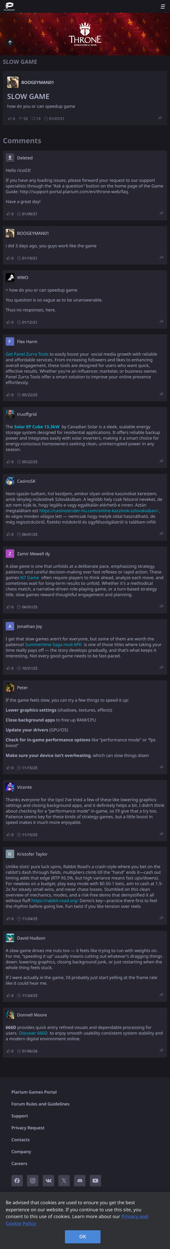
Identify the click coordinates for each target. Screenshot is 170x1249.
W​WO (22, 277)
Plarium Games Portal (34, 1092)
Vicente (24, 787)
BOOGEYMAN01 (37, 82)
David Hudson (31, 938)
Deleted (25, 158)
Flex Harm (27, 342)
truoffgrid (27, 414)
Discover (27, 1033)
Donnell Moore (32, 1015)
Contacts (20, 1140)
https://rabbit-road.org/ (55, 901)
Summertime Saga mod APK (53, 644)
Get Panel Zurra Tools (27, 354)
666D (42, 1033)
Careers (19, 1163)
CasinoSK (26, 481)
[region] (85, 1220)
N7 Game (29, 578)
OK (82, 1236)
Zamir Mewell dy (33, 554)
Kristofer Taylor (32, 854)
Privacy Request (27, 1128)
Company (21, 1152)
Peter (22, 688)
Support (19, 1116)
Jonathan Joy (29, 626)
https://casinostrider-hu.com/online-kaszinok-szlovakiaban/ (98, 511)
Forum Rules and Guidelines (40, 1104)
